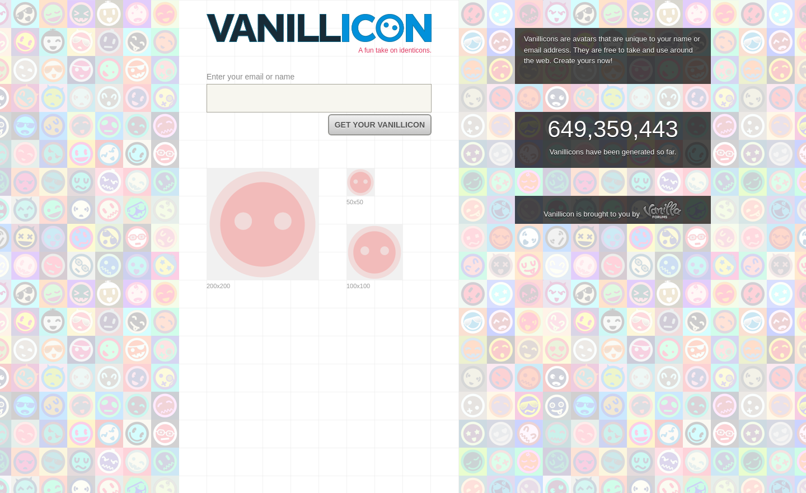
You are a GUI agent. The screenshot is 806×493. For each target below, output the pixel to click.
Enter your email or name (250, 76)
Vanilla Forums (662, 209)
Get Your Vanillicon (380, 124)
